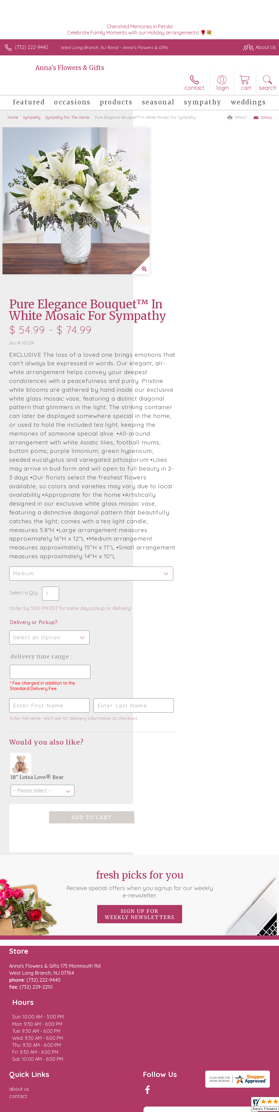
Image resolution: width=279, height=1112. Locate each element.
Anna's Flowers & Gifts (69, 68)
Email (263, 117)
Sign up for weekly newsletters (140, 824)
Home (13, 117)
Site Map (253, 1078)
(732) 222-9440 (31, 47)
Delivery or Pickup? (167, 515)
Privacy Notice (172, 1078)
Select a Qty (157, 485)
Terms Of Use (136, 1078)
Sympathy (32, 117)
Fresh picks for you (139, 794)
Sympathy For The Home (67, 117)
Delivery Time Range (172, 548)
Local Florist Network (216, 1078)
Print (237, 117)
